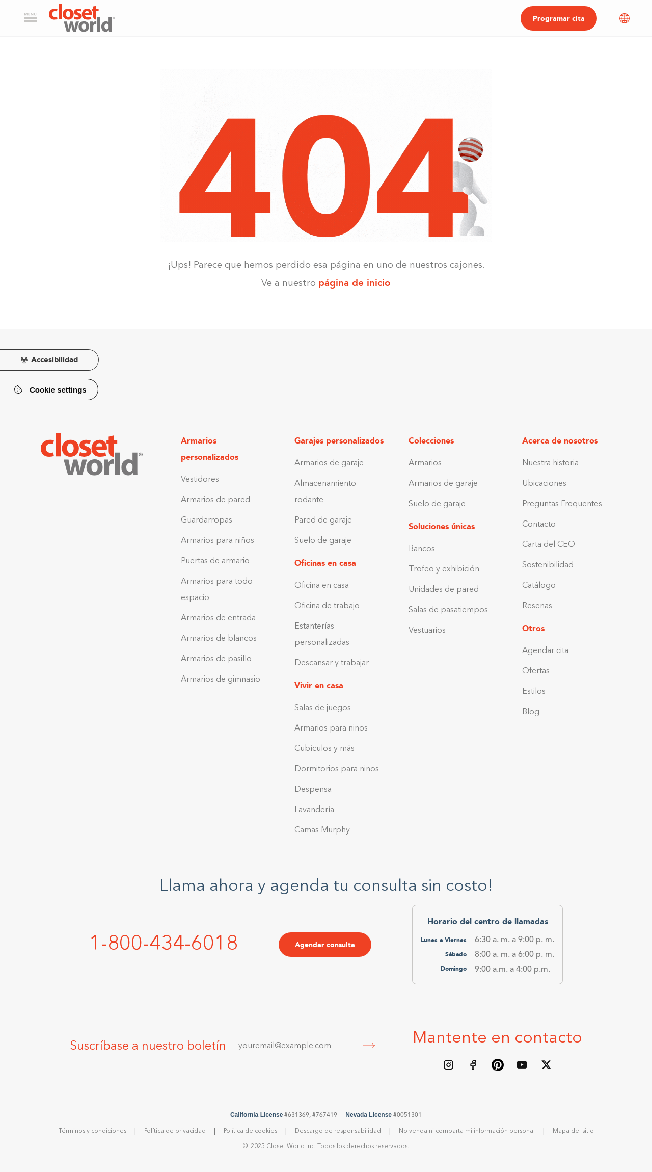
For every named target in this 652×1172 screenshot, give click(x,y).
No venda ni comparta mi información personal (467, 1131)
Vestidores (200, 480)
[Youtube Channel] (522, 1065)
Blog (530, 712)
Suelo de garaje (322, 541)
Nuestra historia (550, 463)
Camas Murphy (322, 830)
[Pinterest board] (498, 1065)
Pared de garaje (323, 520)
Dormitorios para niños (336, 769)
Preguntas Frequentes (562, 504)
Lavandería (314, 810)
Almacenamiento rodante (325, 492)
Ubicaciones (544, 484)
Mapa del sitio (573, 1131)
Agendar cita (545, 651)
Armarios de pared (215, 500)
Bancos (422, 549)
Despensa (313, 790)
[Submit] (369, 1046)
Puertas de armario (215, 561)
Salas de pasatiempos (448, 610)
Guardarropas (206, 520)
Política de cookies (250, 1131)
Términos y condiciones (92, 1131)
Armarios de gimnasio (220, 679)
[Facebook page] (473, 1065)
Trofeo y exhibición (444, 569)
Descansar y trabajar (331, 663)
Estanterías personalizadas (321, 634)
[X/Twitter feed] (546, 1065)
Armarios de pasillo (216, 659)
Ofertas (536, 671)
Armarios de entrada (218, 618)
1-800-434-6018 (163, 944)
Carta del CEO (548, 545)
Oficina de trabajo (327, 606)
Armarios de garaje (329, 463)
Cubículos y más (324, 749)
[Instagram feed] (449, 1065)
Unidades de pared (444, 590)
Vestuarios (427, 631)
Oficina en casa (321, 586)
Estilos (534, 692)
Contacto (539, 524)
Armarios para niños (217, 541)
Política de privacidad (175, 1131)
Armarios (425, 463)
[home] (82, 18)
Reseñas (537, 606)
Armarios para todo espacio (217, 590)
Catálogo (539, 586)
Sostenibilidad (548, 565)
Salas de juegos (322, 708)
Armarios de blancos (219, 639)
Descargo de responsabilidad (338, 1131)
